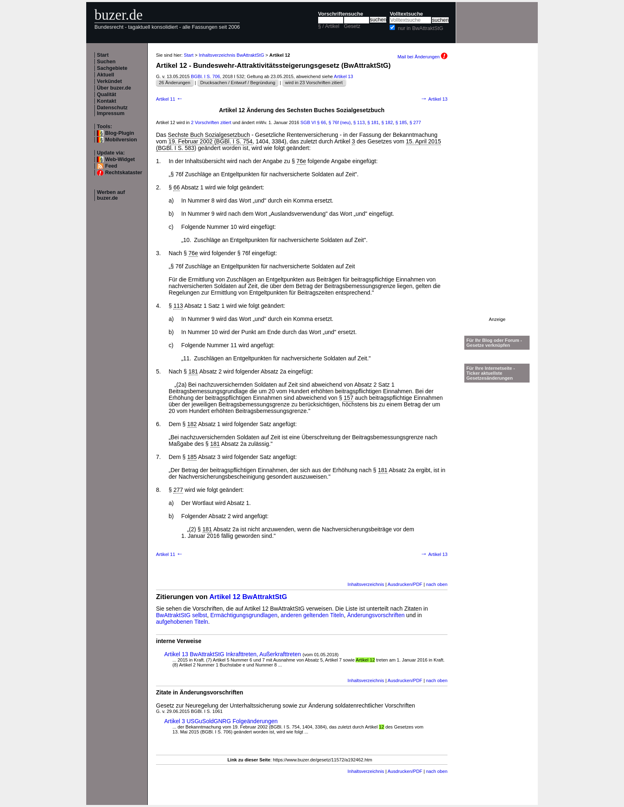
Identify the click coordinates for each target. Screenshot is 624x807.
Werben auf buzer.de (111, 195)
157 (348, 397)
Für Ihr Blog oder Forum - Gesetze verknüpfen (494, 343)
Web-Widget (120, 159)
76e (301, 161)
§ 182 (387, 122)
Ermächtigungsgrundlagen (243, 615)
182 (192, 424)
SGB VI (308, 122)
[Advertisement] (497, 193)
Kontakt (106, 101)
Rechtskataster (123, 172)
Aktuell (105, 75)
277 (178, 490)
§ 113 (359, 122)
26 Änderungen (174, 82)
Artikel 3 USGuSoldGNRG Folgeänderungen (221, 721)
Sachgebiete (112, 68)
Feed (111, 166)
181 (193, 371)
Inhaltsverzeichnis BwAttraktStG (231, 55)
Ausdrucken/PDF (405, 584)
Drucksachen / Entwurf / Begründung (237, 82)
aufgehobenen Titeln (182, 621)
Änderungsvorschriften (375, 615)
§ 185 (401, 122)
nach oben (436, 584)
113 (178, 305)
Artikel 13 (343, 76)
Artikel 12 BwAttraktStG (248, 597)
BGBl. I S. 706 (205, 76)
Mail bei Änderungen (422, 56)
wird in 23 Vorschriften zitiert (314, 82)
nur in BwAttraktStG (420, 28)
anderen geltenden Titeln (312, 615)
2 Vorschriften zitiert (211, 122)
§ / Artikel (329, 26)
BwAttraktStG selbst (181, 615)
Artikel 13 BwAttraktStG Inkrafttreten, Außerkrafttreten (232, 654)
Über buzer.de (114, 88)
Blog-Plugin (119, 133)
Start (103, 55)
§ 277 (415, 122)
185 (192, 457)
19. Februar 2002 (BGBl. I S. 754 (210, 141)
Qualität (106, 94)
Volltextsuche (406, 14)
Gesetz (352, 26)
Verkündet (109, 81)
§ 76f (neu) (339, 122)
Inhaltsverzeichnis (366, 584)
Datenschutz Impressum (112, 110)
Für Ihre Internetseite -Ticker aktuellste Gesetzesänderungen (490, 373)
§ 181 (373, 122)
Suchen (106, 62)
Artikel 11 (170, 99)
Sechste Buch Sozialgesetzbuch (209, 134)
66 (176, 187)
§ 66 (321, 122)
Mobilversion (121, 140)
